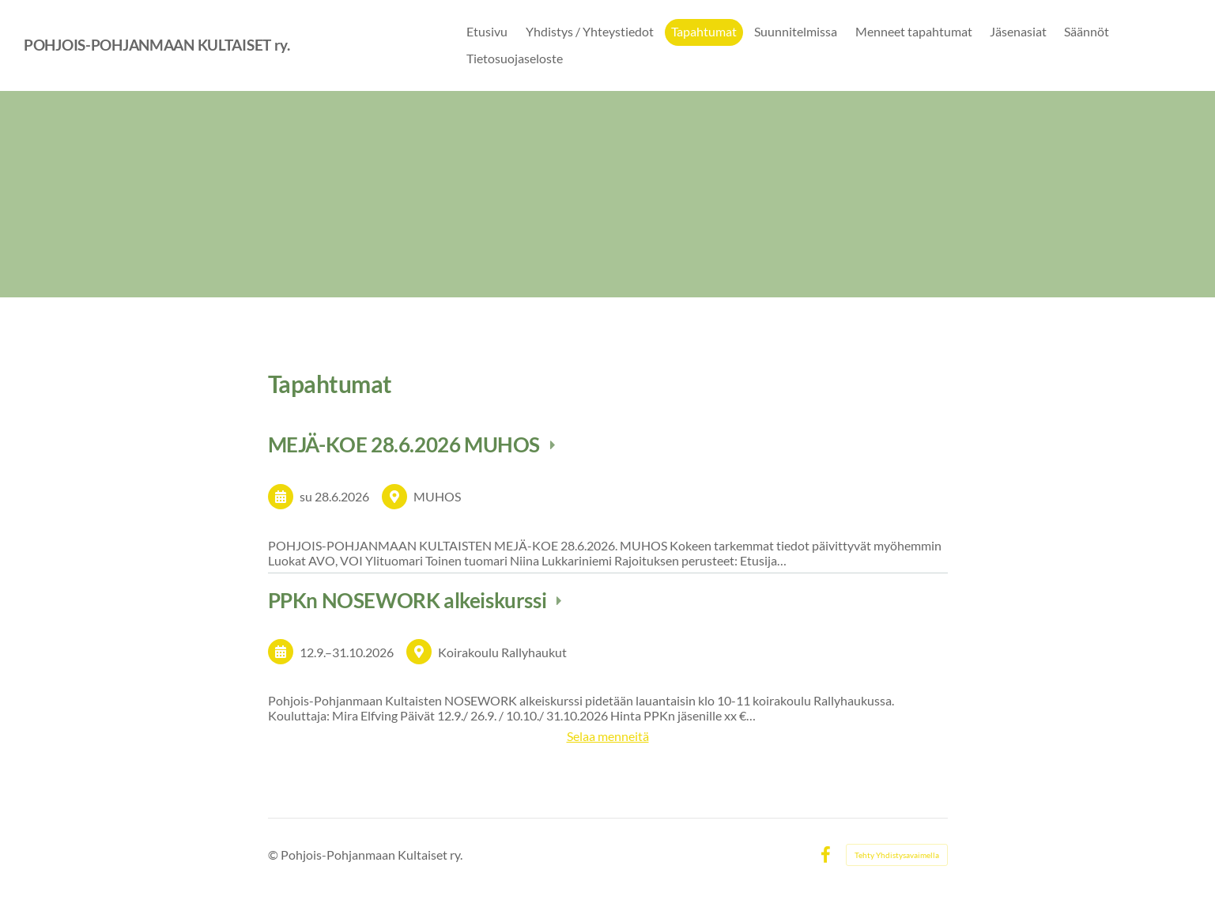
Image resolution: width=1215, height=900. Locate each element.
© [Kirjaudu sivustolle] (274, 854)
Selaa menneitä (608, 735)
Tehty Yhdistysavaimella (897, 855)
